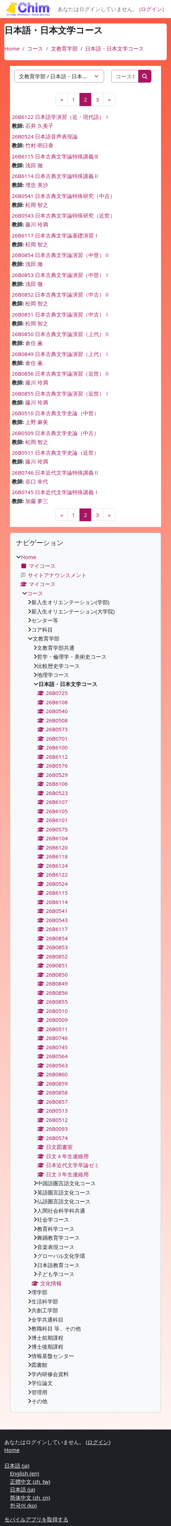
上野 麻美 (36, 421)
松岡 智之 (36, 204)
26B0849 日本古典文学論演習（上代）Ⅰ (61, 353)
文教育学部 (64, 48)
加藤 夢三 (36, 501)
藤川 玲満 (36, 224)
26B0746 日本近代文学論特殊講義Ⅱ (55, 472)
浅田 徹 (34, 165)
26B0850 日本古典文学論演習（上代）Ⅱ (61, 334)
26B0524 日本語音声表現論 (45, 136)
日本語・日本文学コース (114, 48)
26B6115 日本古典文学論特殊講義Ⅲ (55, 156)
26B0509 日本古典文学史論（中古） (55, 433)
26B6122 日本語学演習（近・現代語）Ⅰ (61, 116)
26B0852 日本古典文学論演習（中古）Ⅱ (61, 294)
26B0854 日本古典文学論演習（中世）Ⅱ (61, 254)
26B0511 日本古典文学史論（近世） (55, 452)
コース (35, 48)
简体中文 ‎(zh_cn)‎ (30, 1497)
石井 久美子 (39, 125)
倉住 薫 (34, 342)
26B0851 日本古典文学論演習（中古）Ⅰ (61, 314)
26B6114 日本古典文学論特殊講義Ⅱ (55, 175)
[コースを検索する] (125, 76)
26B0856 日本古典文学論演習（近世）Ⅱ (61, 373)
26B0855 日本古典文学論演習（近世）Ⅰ (61, 393)
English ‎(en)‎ (24, 1473)
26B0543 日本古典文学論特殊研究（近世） (63, 215)
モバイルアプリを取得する (36, 1519)
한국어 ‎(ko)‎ (23, 1505)
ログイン (151, 8)
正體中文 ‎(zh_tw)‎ (30, 1481)
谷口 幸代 (36, 481)
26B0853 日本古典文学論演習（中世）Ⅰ (61, 274)
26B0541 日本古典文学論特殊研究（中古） (63, 195)
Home (12, 48)
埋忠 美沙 (36, 184)
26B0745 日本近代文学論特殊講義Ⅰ (55, 492)
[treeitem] (85, 979)
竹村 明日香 (39, 145)
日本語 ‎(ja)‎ (16, 1465)
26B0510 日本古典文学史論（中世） (55, 413)
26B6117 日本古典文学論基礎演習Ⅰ (55, 235)
